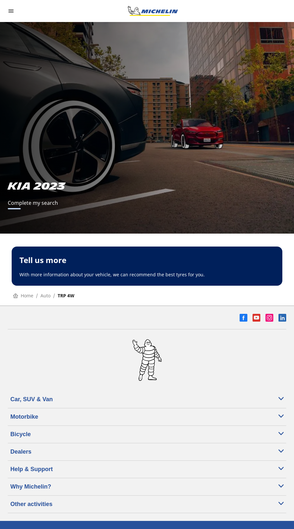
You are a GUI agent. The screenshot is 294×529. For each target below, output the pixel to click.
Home (23, 295)
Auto (45, 295)
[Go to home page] (153, 11)
